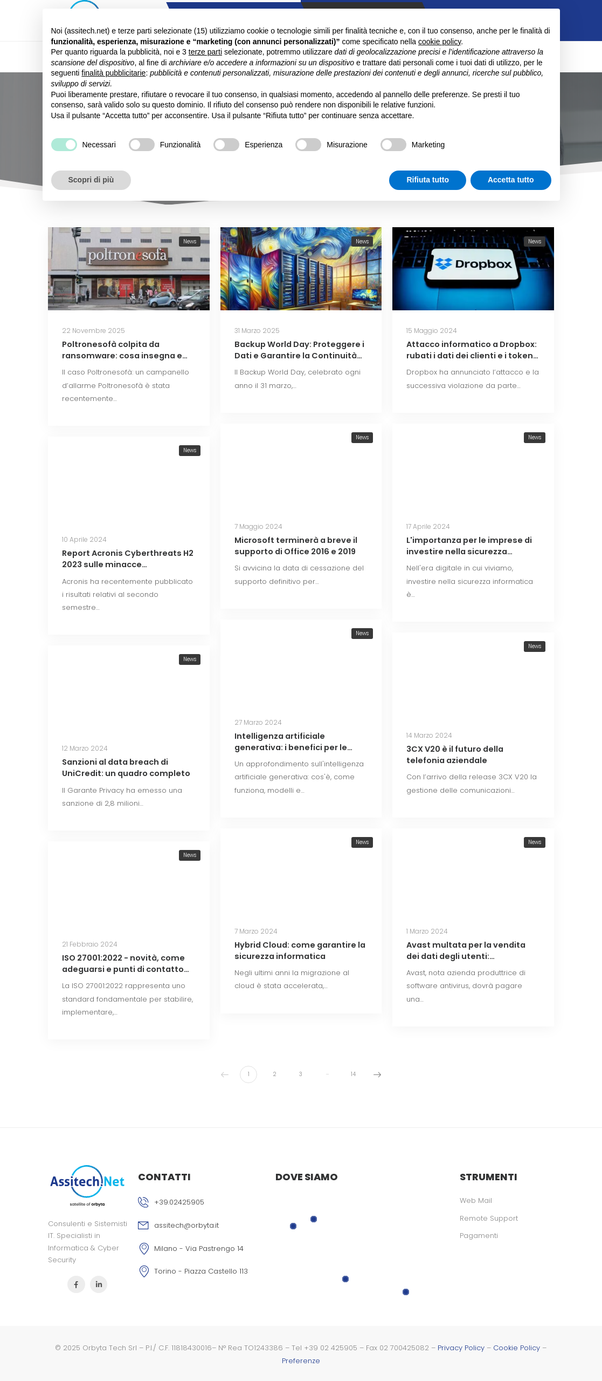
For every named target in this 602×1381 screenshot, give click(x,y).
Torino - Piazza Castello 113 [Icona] (201, 1271)
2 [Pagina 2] (274, 1074)
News (189, 241)
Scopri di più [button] (91, 179)
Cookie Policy (516, 1348)
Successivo (375, 1074)
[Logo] (87, 1185)
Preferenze (301, 1361)
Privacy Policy (461, 1348)
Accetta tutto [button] (511, 179)
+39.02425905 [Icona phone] (179, 1202)
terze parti (205, 51)
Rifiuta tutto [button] (427, 179)
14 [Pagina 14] (353, 1074)
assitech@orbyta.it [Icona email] (186, 1225)
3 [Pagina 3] (300, 1074)
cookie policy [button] (439, 41)
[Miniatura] (129, 268)
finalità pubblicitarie (113, 73)
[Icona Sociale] (76, 1285)
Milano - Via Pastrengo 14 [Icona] (199, 1248)
